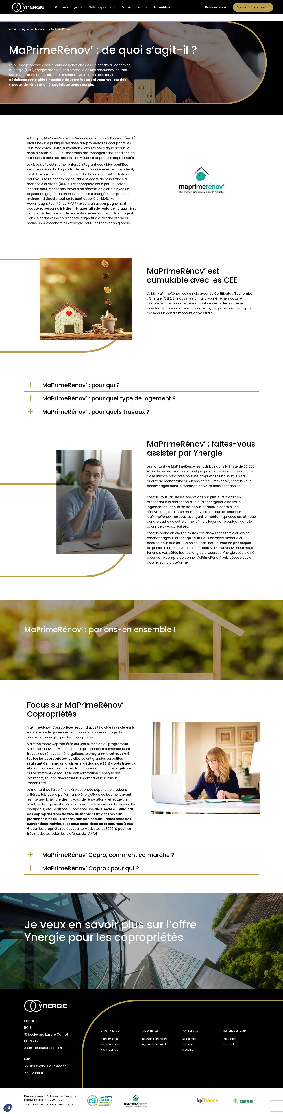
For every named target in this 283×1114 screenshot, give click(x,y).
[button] (7, 1108)
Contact (228, 1044)
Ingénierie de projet (154, 1044)
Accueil (14, 29)
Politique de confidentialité (61, 1096)
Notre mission (109, 1039)
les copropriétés (121, 157)
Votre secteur (190, 1030)
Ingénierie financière (34, 29)
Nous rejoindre (110, 1049)
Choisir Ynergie (110, 1030)
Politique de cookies (35, 1099)
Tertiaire (187, 1044)
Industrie (187, 1049)
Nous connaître (110, 1044)
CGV (61, 1099)
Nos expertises (150, 1030)
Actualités (229, 1039)
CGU (52, 1099)
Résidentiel (189, 1039)
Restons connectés (235, 1030)
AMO (63, 184)
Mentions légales (33, 1096)
